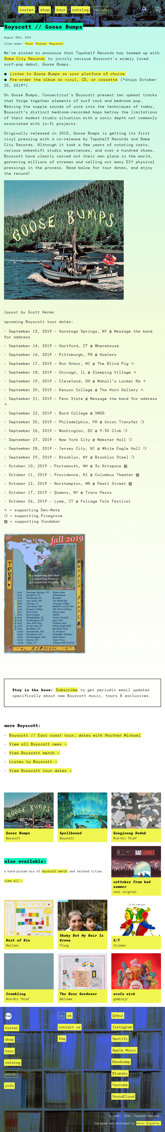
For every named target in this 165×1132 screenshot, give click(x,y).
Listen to (33, 761)
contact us (70, 1027)
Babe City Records (24, 58)
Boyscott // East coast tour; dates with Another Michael (75, 735)
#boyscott (56, 43)
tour (61, 9)
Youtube (120, 1085)
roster (26, 9)
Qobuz (117, 1015)
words (101, 9)
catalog (80, 9)
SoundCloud (123, 1096)
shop (45, 9)
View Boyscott (34, 752)
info (9, 1085)
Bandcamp (121, 1061)
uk (69, 1015)
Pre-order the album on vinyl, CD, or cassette (65, 79)
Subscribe (66, 689)
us (61, 1015)
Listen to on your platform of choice (68, 73)
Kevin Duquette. (149, 1123)
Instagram (122, 1027)
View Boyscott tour (40, 770)
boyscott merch (54, 871)
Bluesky (120, 1073)
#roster (41, 43)
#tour (29, 43)
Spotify (120, 1038)
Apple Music (124, 1050)
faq (62, 1038)
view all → (13, 881)
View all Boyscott (38, 744)
